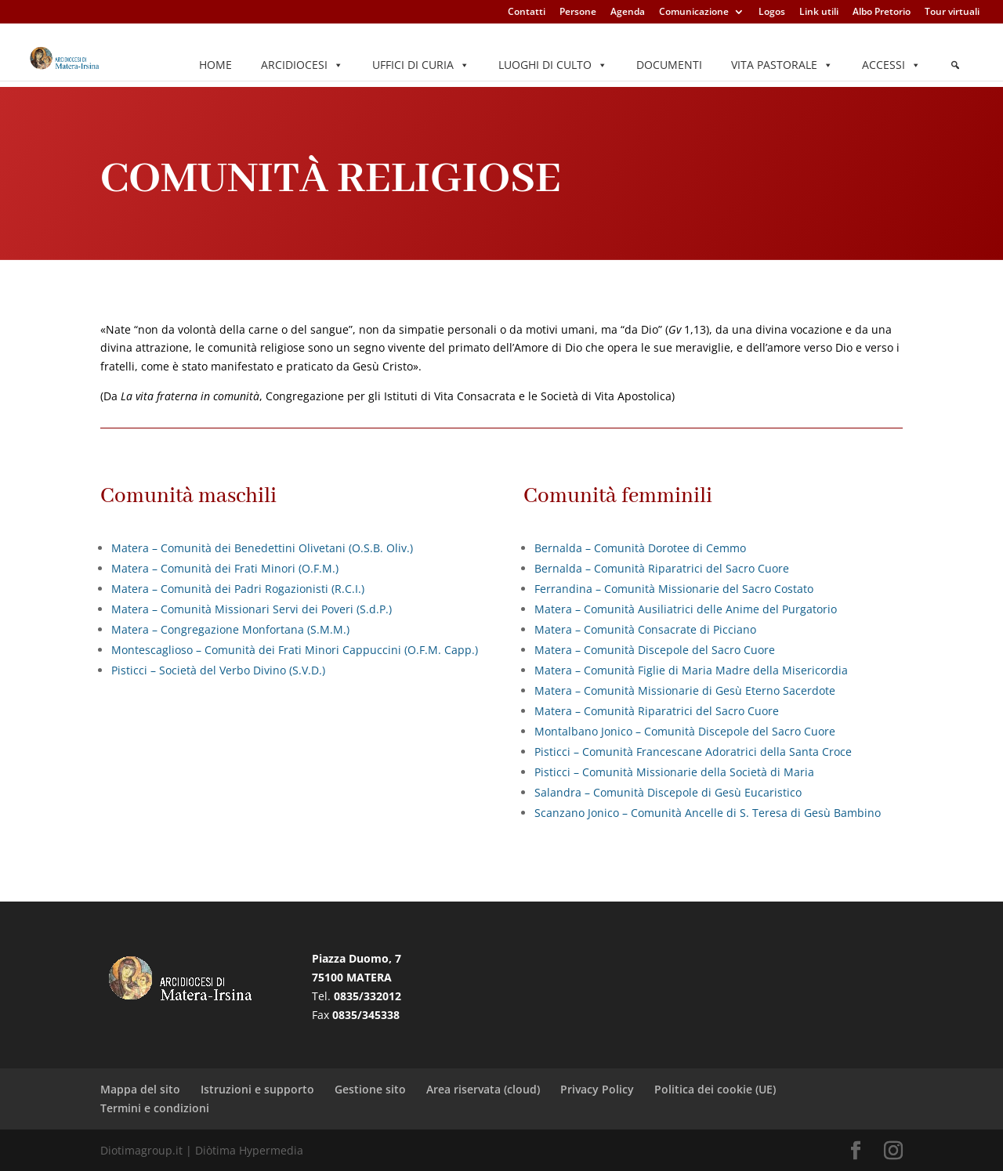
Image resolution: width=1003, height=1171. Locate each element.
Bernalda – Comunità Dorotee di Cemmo (640, 547)
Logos (772, 12)
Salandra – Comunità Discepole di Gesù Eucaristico (668, 792)
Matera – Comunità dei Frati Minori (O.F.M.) (225, 568)
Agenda (627, 12)
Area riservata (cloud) (483, 1089)
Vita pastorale (782, 65)
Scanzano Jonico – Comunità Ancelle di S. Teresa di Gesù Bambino (707, 812)
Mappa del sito (140, 1089)
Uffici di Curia (420, 65)
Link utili (818, 12)
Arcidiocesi (302, 65)
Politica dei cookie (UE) (715, 1089)
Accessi (891, 65)
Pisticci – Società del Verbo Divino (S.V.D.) (218, 670)
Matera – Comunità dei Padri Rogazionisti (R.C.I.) (237, 588)
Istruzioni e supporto (257, 1089)
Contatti (526, 12)
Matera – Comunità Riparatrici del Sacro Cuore (656, 710)
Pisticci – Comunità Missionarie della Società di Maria (674, 771)
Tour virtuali (952, 12)
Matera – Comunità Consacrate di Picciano (645, 629)
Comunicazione (694, 12)
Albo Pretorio (882, 12)
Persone (577, 12)
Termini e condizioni (154, 1108)
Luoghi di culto (552, 65)
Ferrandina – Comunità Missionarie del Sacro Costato (673, 588)
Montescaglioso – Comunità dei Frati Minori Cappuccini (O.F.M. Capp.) (294, 649)
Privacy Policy (597, 1089)
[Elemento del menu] (955, 65)
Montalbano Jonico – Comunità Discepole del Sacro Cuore (684, 731)
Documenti (669, 64)
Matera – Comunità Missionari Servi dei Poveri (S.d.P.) (251, 609)
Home (215, 64)
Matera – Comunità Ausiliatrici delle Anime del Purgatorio (685, 609)
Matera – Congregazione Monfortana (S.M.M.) (230, 629)
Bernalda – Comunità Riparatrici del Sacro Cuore (661, 568)
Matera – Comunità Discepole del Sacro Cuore (654, 649)
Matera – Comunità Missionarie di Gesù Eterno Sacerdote (684, 690)
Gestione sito (370, 1089)
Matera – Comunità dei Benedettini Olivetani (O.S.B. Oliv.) (262, 547)
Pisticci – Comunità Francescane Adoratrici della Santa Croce (693, 751)
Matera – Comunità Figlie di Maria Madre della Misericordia (691, 670)
